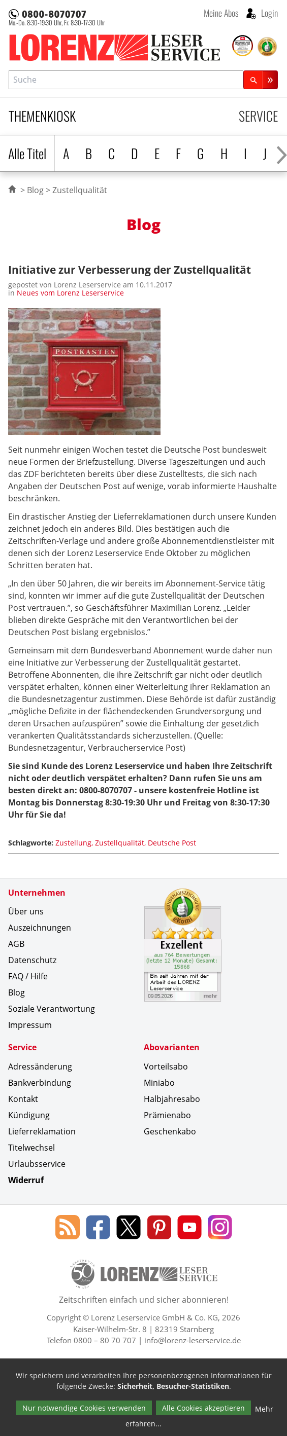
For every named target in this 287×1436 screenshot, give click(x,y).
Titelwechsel (31, 1147)
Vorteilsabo (166, 1066)
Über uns (26, 911)
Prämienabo (167, 1115)
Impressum (30, 1024)
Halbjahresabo (172, 1098)
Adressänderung (40, 1066)
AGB (16, 943)
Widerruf (26, 1180)
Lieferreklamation (42, 1131)
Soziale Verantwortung (51, 1008)
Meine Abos (221, 12)
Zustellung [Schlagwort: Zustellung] (73, 843)
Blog (35, 190)
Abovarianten (172, 1047)
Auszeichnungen (39, 927)
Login (268, 12)
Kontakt (23, 1098)
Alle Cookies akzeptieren (203, 1408)
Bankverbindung (39, 1082)
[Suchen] (260, 79)
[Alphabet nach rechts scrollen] (281, 153)
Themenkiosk (42, 116)
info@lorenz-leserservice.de (192, 1340)
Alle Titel (27, 153)
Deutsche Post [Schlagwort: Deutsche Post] (172, 843)
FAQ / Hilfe (28, 976)
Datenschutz (32, 960)
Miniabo (159, 1082)
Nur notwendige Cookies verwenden (84, 1408)
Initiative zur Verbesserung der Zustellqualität (129, 269)
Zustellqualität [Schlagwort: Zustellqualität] (119, 843)
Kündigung (29, 1115)
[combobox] (126, 79)
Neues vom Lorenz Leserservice (70, 293)
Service (258, 116)
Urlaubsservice (37, 1163)
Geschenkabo (170, 1131)
